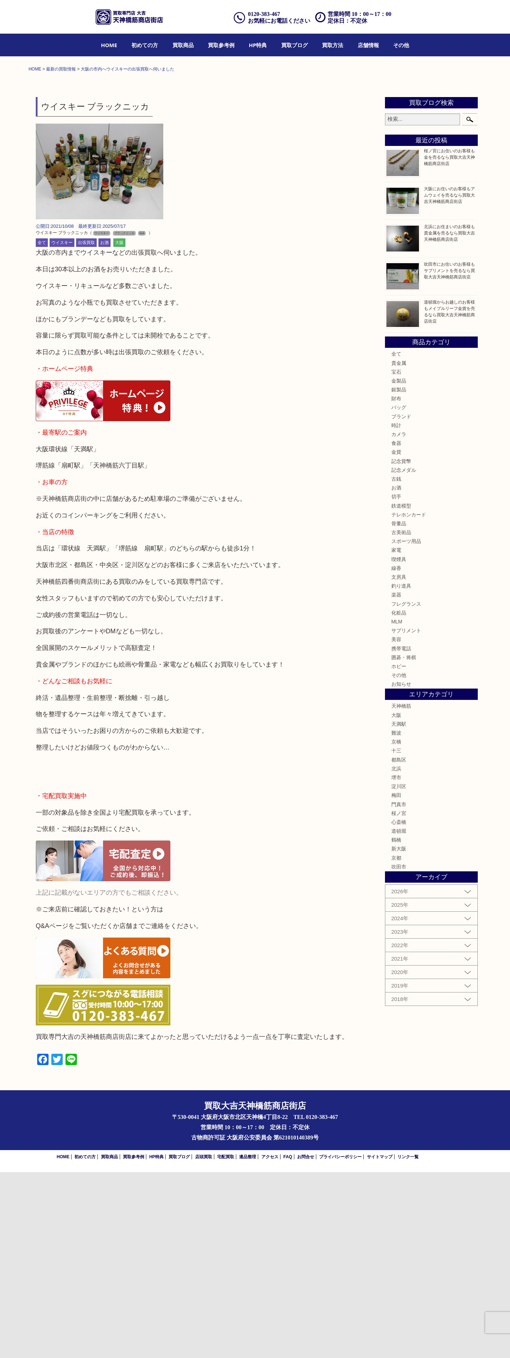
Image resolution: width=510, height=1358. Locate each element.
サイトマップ (379, 1342)
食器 (396, 629)
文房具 (398, 763)
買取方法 (332, 45)
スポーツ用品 (406, 727)
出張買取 (86, 428)
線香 (396, 754)
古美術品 (401, 718)
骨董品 (398, 709)
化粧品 (398, 799)
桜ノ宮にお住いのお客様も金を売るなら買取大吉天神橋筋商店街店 (449, 343)
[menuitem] (109, 45)
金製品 (398, 567)
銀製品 (398, 575)
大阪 (119, 428)
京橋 (396, 927)
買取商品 (183, 45)
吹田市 (398, 1053)
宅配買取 (225, 1342)
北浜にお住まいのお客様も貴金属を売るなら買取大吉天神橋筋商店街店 (449, 419)
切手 (396, 682)
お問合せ (305, 1342)
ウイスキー (62, 428)
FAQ (287, 1342)
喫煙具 (398, 745)
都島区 (398, 946)
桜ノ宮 (398, 999)
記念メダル (403, 656)
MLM (396, 807)
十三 (396, 937)
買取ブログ (294, 45)
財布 (396, 584)
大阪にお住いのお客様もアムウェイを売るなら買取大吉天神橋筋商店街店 (449, 381)
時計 (396, 611)
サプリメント (406, 816)
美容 (396, 825)
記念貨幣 (401, 647)
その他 (401, 45)
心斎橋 (398, 1008)
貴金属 (398, 549)
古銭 (396, 665)
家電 (396, 736)
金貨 (396, 638)
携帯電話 (401, 834)
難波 (396, 919)
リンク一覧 (408, 1342)
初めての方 (144, 45)
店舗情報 (368, 45)
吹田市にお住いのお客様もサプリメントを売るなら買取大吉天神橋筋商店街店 (449, 456)
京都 (396, 1044)
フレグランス (406, 790)
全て (42, 428)
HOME (109, 45)
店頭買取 (203, 1342)
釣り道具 (401, 772)
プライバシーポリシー (340, 1342)
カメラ (398, 620)
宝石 (396, 558)
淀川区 (398, 972)
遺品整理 (247, 1342)
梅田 (396, 981)
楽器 (396, 781)
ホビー (398, 852)
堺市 (396, 963)
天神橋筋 (401, 892)
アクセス (269, 1342)
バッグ (398, 593)
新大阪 (398, 1035)
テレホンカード (408, 700)
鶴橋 (396, 1026)
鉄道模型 (401, 692)
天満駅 (398, 910)
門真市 (398, 990)
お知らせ (401, 870)
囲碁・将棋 (403, 843)
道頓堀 (398, 1017)
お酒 (104, 428)
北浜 (396, 954)
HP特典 (258, 45)
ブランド (401, 602)
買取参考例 (221, 45)
